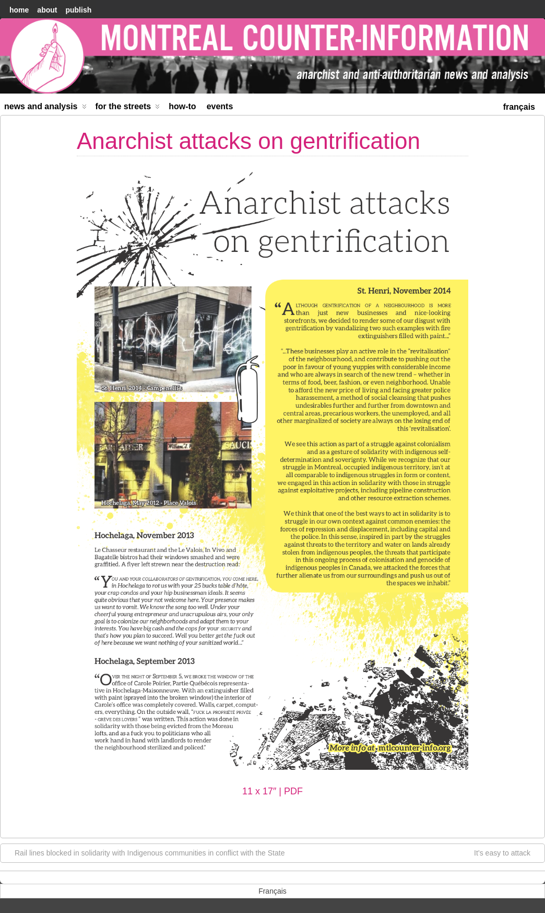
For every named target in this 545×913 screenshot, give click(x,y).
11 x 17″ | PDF (272, 791)
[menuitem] (519, 106)
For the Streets (128, 108)
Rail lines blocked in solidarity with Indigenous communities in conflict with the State (144, 852)
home (19, 10)
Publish (78, 10)
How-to (182, 106)
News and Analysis (45, 108)
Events (220, 106)
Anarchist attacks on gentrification (248, 141)
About (47, 10)
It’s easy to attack (507, 852)
